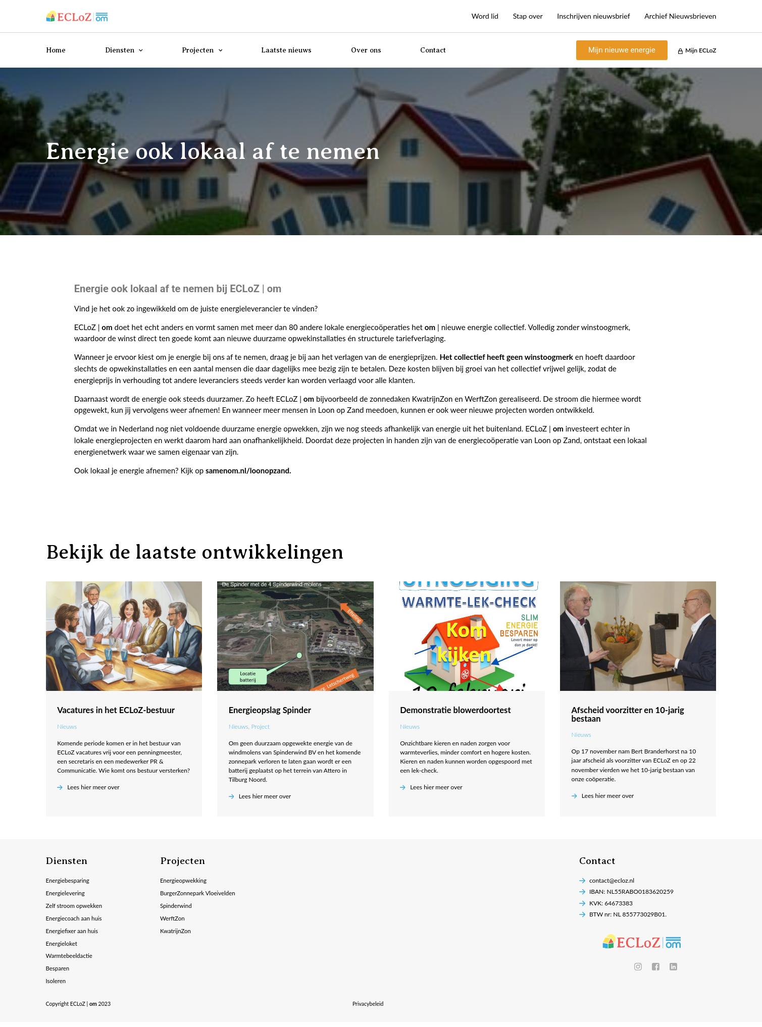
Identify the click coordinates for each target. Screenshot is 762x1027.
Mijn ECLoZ (700, 50)
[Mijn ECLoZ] (680, 51)
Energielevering (66, 894)
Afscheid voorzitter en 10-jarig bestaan (628, 714)
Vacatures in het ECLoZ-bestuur (116, 710)
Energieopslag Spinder (270, 710)
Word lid (472, 16)
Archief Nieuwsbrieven (678, 16)
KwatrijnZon (176, 933)
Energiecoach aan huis (75, 920)
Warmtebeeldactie (70, 959)
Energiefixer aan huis (73, 933)
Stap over (517, 16)
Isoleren (56, 986)
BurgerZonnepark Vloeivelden (199, 894)
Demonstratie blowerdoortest (455, 710)
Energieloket (62, 946)
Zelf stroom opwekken (76, 907)
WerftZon (173, 920)
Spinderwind (176, 907)
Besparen (58, 973)
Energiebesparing (69, 881)
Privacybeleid (368, 1009)
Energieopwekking (184, 881)
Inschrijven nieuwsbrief (586, 16)
